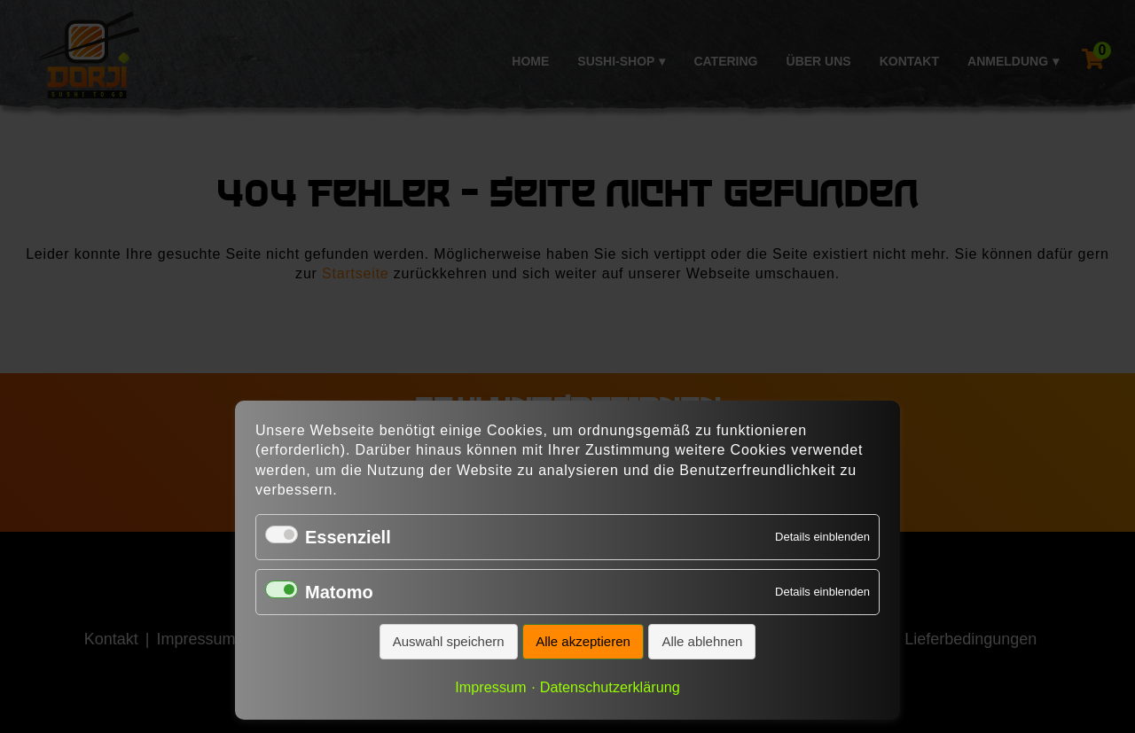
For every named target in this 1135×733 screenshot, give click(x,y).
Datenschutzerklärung (610, 687)
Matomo (339, 592)
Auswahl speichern (449, 641)
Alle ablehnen (701, 641)
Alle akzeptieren (583, 641)
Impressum (490, 687)
